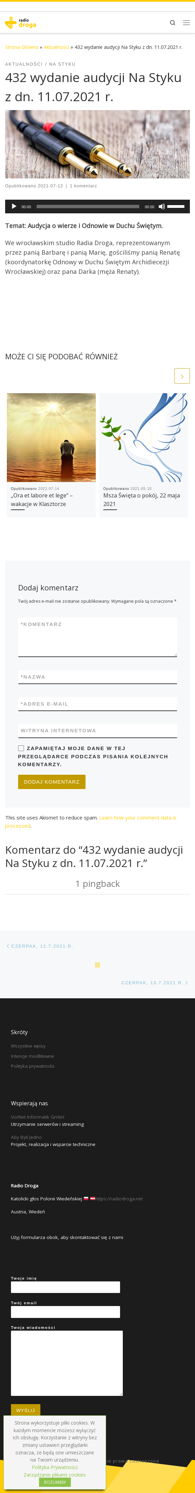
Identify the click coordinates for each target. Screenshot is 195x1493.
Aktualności (56, 47)
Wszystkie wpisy (28, 1046)
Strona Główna (21, 47)
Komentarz (41, 624)
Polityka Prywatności (55, 1467)
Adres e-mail (45, 704)
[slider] (88, 206)
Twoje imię (65, 1284)
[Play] (14, 206)
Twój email (65, 1309)
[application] (97, 206)
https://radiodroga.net (119, 1199)
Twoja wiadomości (67, 1360)
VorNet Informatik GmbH (37, 1117)
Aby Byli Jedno (26, 1137)
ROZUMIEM (55, 1482)
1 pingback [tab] (97, 883)
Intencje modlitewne (32, 1056)
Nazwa (33, 677)
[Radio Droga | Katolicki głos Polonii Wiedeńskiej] (20, 21)
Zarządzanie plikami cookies (55, 1474)
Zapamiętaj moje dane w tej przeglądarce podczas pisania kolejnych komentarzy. (93, 756)
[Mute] (161, 206)
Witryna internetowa (59, 730)
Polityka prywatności (32, 1066)
